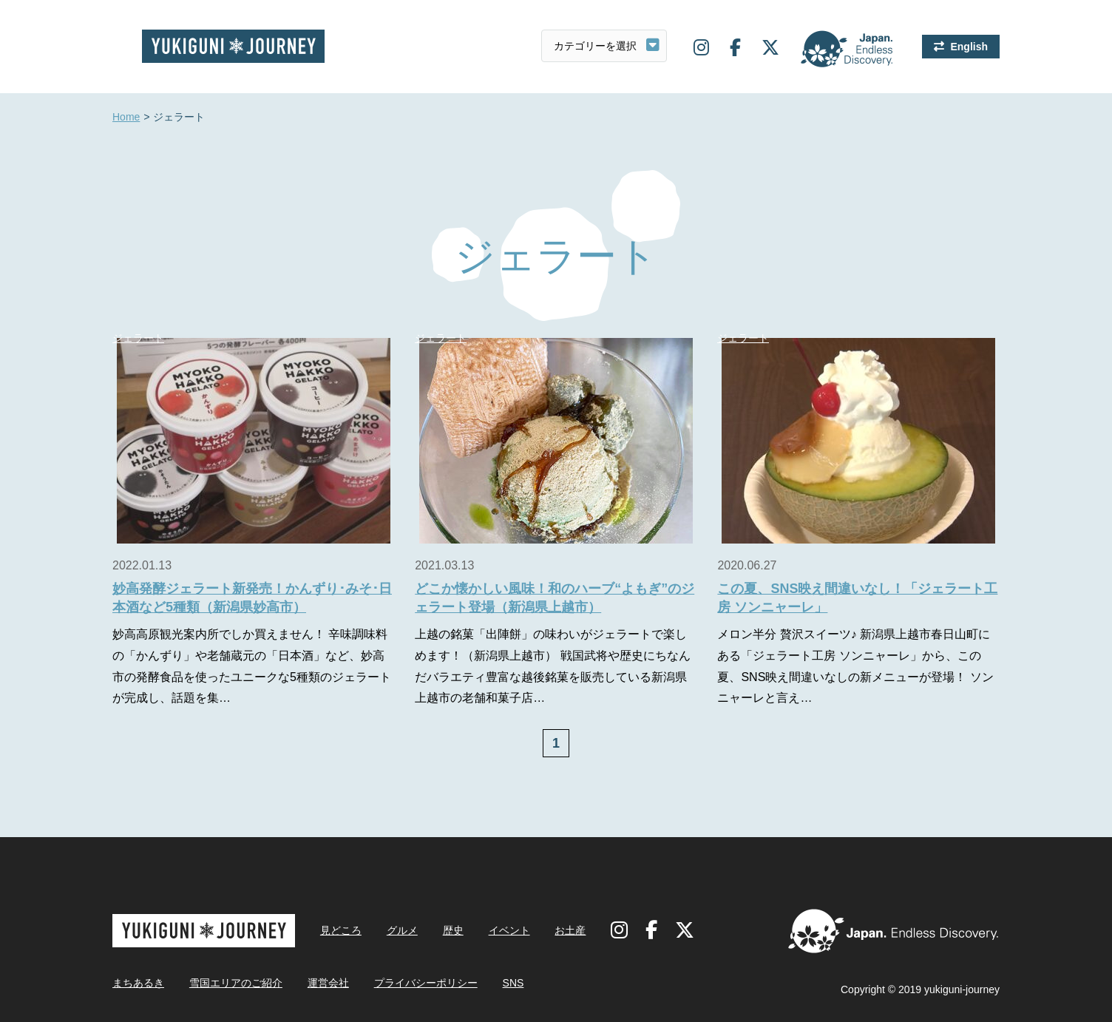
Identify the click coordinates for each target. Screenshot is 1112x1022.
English (969, 47)
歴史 (453, 930)
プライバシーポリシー (426, 983)
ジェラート (138, 338)
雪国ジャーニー (233, 46)
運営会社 (328, 983)
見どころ (341, 930)
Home (126, 117)
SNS (513, 983)
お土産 (570, 930)
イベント (509, 930)
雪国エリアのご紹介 (235, 983)
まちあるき (138, 983)
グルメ (402, 930)
